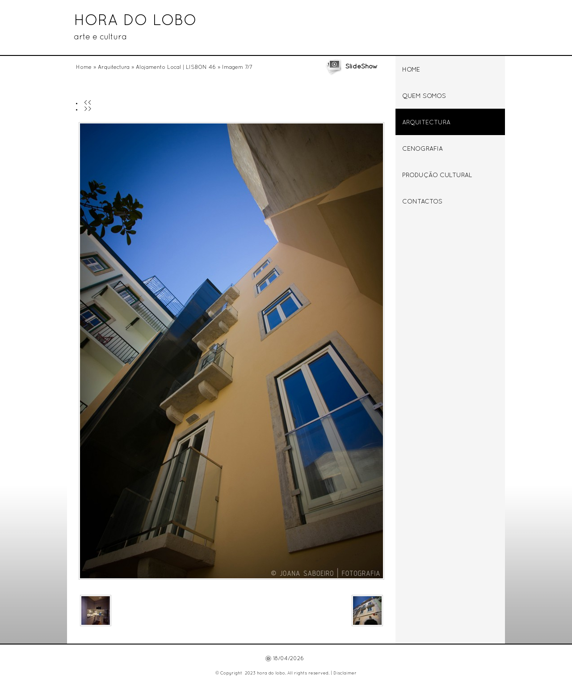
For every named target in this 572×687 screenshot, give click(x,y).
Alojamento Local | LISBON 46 (176, 67)
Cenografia (422, 149)
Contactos (422, 202)
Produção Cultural (437, 175)
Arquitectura (114, 67)
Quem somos (424, 96)
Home (84, 67)
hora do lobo (135, 21)
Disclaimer (345, 673)
